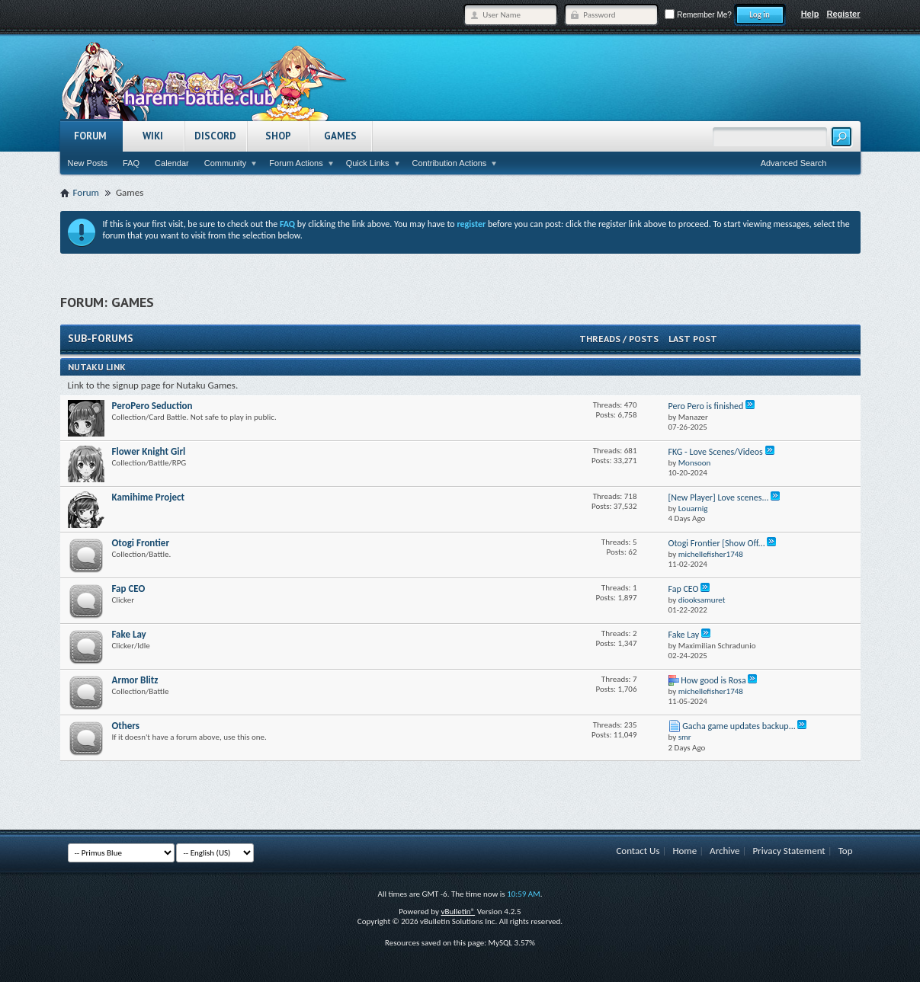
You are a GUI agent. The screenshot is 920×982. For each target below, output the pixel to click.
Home (684, 850)
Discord (215, 136)
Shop (278, 136)
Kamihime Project (148, 497)
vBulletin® (458, 911)
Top (845, 850)
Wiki (153, 136)
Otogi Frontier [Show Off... (716, 543)
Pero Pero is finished (706, 406)
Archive (724, 850)
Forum (90, 136)
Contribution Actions (449, 163)
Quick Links (367, 163)
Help (810, 13)
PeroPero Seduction (152, 405)
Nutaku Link (97, 367)
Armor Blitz (135, 680)
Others (125, 725)
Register (843, 13)
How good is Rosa (713, 680)
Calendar (172, 163)
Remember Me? (698, 15)
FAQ (131, 163)
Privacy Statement (788, 850)
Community (225, 163)
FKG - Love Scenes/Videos (715, 451)
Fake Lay (129, 634)
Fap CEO (129, 588)
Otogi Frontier (141, 543)
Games (340, 136)
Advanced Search (794, 163)
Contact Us (637, 850)
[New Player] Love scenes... (718, 497)
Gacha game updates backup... (739, 726)
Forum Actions (295, 163)
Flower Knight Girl (149, 451)
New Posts (88, 163)
